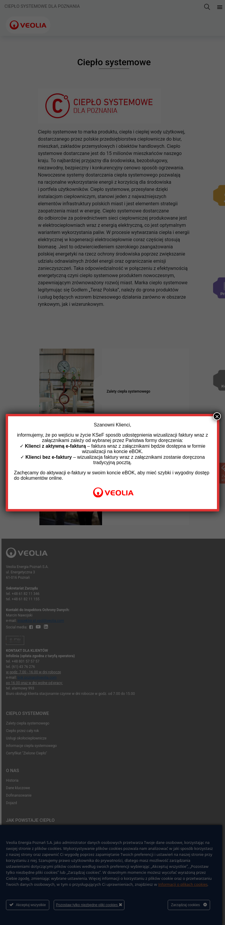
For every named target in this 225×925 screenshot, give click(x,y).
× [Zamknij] (217, 416)
